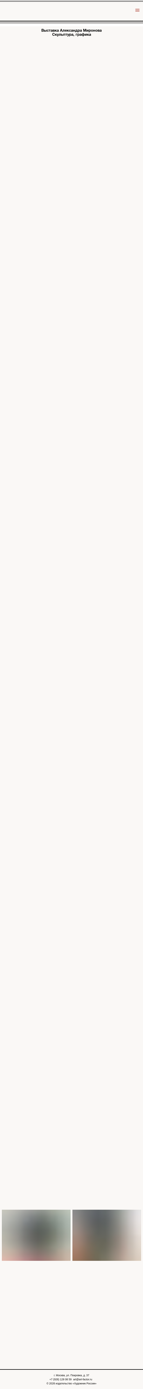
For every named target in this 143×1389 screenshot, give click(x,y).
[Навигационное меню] (137, 10)
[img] (71, 12)
